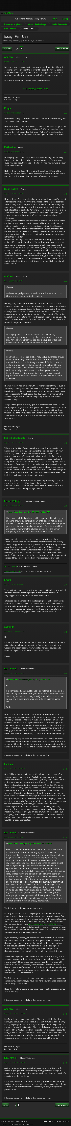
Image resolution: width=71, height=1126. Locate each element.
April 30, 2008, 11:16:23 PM (14, 151)
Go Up (5, 1104)
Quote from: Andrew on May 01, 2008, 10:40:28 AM (29, 511)
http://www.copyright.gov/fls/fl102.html (45, 923)
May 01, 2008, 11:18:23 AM (13, 441)
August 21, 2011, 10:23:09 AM (14, 1061)
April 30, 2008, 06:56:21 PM (14, 112)
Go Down (7, 47)
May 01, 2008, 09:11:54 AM (13, 192)
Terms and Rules (55, 1120)
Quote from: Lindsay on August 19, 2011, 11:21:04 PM (30, 842)
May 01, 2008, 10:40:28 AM (13, 280)
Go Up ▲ (66, 1120)
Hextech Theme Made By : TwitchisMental (17, 1123)
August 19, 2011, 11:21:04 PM (14, 767)
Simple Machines (21, 1120)
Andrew (8, 56)
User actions (62, 47)
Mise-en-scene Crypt (12, 570)
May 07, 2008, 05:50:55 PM (13, 583)
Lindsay (8, 762)
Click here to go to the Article (35, 87)
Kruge (7, 107)
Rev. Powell (10, 667)
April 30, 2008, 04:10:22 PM (14, 60)
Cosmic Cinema (10, 565)
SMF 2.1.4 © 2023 (7, 1120)
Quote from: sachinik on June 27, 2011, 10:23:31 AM (29, 678)
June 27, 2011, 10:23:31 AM (14, 630)
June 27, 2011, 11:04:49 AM (14, 672)
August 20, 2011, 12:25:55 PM (14, 836)
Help (45, 1120)
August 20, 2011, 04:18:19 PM (14, 1012)
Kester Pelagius (13, 500)
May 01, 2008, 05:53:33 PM (13, 505)
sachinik (9, 625)
